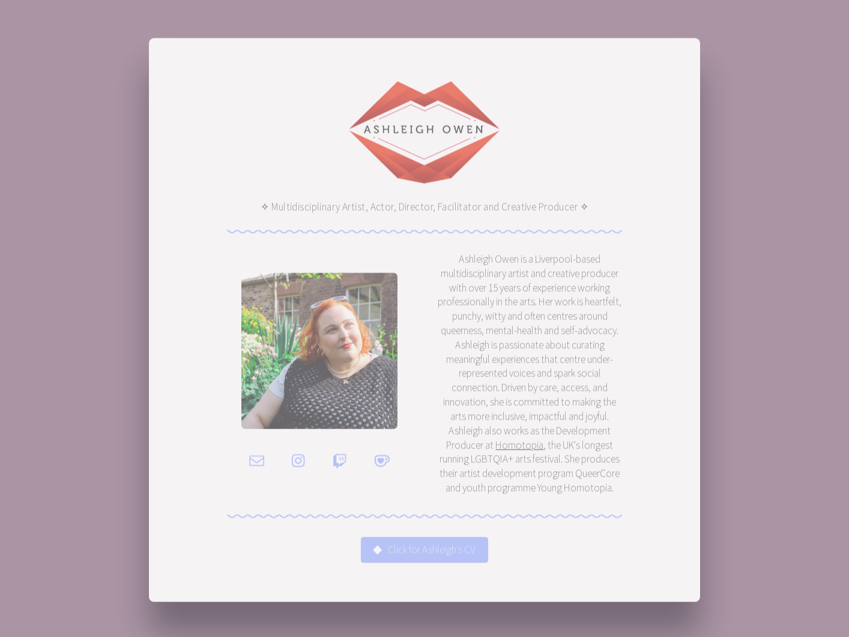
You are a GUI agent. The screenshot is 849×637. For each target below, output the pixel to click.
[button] (257, 462)
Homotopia (519, 446)
